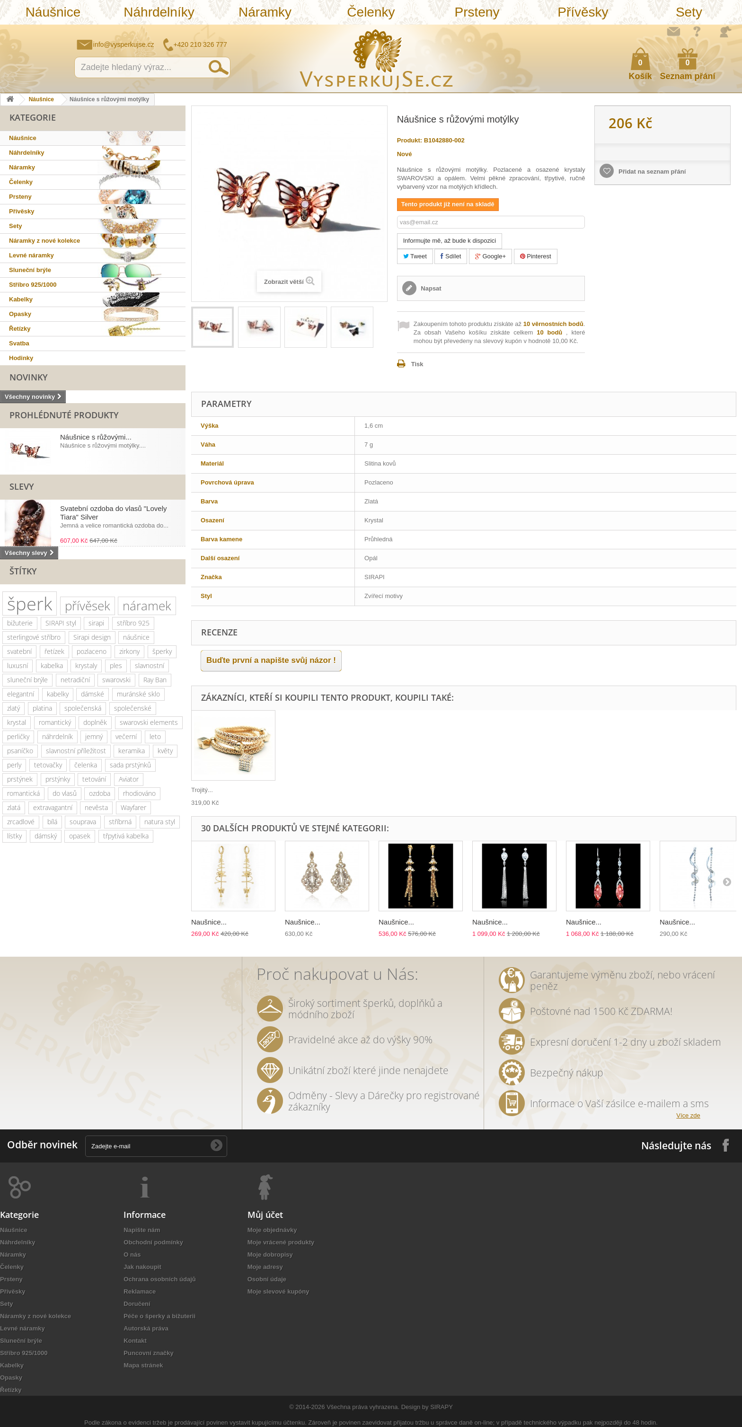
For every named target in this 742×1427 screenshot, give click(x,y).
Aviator (129, 779)
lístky (14, 835)
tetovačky (48, 764)
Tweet (415, 256)
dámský (46, 835)
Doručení (137, 1303)
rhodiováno (139, 793)
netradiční (75, 679)
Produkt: (409, 140)
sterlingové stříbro (34, 637)
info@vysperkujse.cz (123, 44)
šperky (162, 651)
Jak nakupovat (697, 31)
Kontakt (135, 1340)
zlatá (13, 807)
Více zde (688, 1115)
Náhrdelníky (159, 12)
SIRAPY (441, 1406)
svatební (19, 651)
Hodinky (21, 357)
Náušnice (53, 12)
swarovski (116, 679)
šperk (29, 603)
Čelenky (371, 12)
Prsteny (476, 12)
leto (155, 736)
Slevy (21, 486)
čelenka (85, 764)
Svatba (19, 343)
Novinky (28, 377)
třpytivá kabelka (126, 835)
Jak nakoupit (142, 1266)
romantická (23, 793)
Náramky (265, 12)
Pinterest (535, 256)
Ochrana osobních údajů (159, 1279)
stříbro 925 (133, 622)
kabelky (58, 693)
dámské (92, 693)
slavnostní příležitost (76, 750)
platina (42, 708)
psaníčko (20, 750)
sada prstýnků (130, 764)
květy (165, 750)
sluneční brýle (27, 679)
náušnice (136, 637)
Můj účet (265, 1214)
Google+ (490, 256)
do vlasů (65, 793)
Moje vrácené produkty (281, 1242)
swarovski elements (149, 722)
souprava (83, 821)
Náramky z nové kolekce (44, 240)
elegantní (20, 693)
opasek (79, 835)
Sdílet (451, 256)
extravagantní (52, 807)
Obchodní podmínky (153, 1242)
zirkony (129, 651)
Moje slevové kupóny (278, 1291)
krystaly (86, 665)
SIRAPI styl (60, 622)
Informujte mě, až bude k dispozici (449, 240)
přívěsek (87, 605)
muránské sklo (138, 693)
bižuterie (20, 622)
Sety (689, 12)
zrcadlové (21, 821)
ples (116, 665)
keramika (131, 750)
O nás (132, 1254)
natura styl (159, 821)
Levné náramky (31, 255)
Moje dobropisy (270, 1254)
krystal (16, 722)
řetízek (54, 651)
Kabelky (21, 299)
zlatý (13, 708)
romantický (55, 722)
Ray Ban (155, 679)
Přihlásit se (725, 31)
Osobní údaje (266, 1279)
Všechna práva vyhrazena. (363, 1406)
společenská (82, 708)
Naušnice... (209, 922)
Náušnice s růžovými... (96, 437)
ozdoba (99, 793)
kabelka (52, 665)
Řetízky (20, 328)
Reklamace (140, 1291)
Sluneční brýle (30, 269)
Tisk (417, 364)
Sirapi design (92, 637)
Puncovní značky (148, 1353)
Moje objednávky (272, 1229)
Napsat (430, 288)
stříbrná (120, 821)
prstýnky (57, 779)
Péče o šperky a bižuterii (159, 1316)
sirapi (96, 622)
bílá (52, 821)
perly (14, 764)
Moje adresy (265, 1266)
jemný (94, 736)
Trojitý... (202, 789)
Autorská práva (146, 1328)
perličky (18, 736)
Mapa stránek (143, 1365)
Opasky (20, 313)
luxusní (17, 665)
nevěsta (96, 807)
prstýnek (20, 779)
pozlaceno (91, 651)
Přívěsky (582, 12)
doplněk (95, 722)
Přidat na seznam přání (651, 171)
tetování (94, 779)
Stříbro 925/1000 (32, 284)
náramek (147, 605)
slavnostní (149, 665)
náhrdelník (57, 736)
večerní (126, 736)
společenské (132, 708)
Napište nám (673, 31)
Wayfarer (133, 807)
